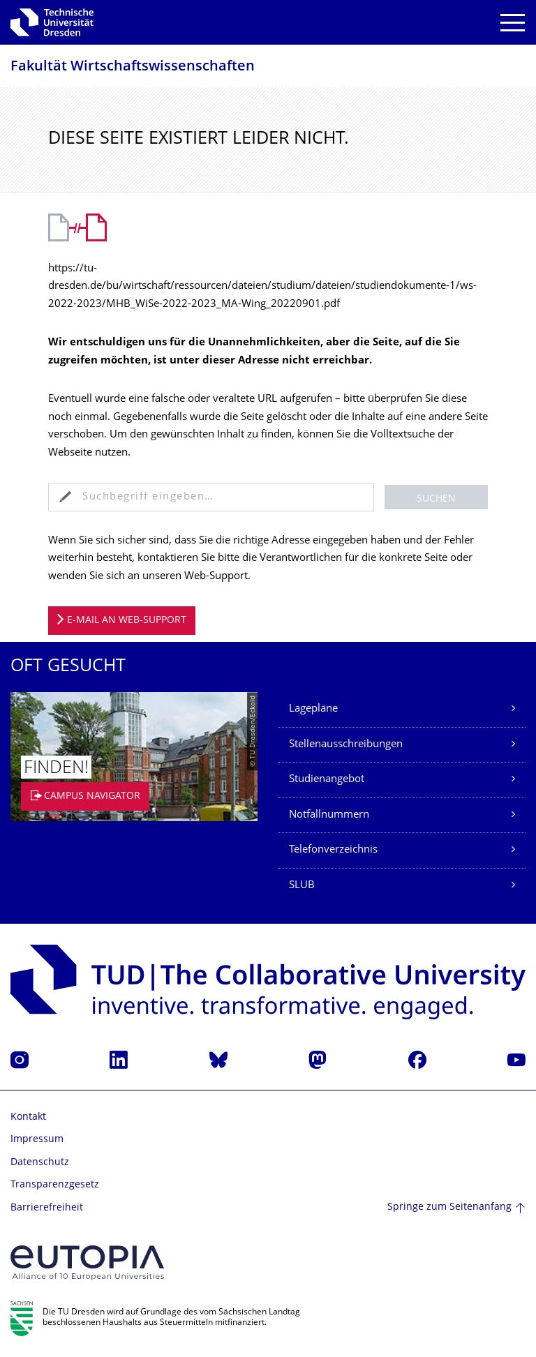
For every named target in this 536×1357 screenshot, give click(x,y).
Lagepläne (313, 709)
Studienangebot (326, 779)
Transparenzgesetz (54, 1185)
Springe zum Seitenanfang (449, 1207)
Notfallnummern (329, 815)
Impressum (37, 1139)
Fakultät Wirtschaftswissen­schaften (132, 67)
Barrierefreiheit (46, 1208)
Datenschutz (39, 1162)
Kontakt (28, 1117)
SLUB (302, 885)
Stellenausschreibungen (346, 745)
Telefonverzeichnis (333, 850)
